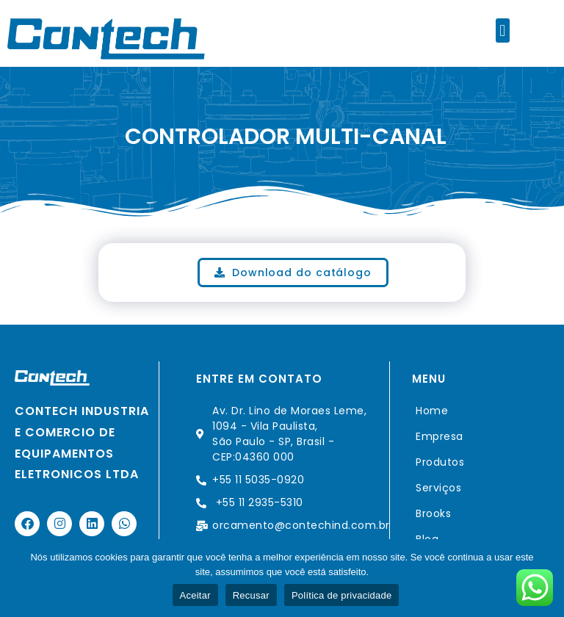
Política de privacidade (342, 595)
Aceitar (195, 595)
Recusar (251, 595)
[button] (503, 30)
